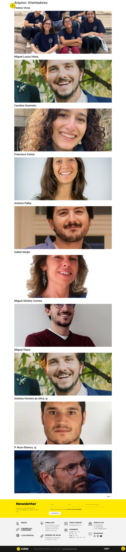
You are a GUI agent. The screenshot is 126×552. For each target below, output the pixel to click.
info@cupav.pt (102, 529)
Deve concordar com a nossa (66, 509)
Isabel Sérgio (22, 252)
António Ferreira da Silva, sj (31, 398)
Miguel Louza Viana (26, 56)
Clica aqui (48, 537)
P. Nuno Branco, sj (25, 447)
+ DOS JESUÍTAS (27, 535)
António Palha (22, 203)
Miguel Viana (22, 349)
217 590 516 (99, 525)
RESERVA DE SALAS (53, 535)
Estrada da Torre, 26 (75, 525)
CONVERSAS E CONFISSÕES (26, 529)
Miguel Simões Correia (28, 300)
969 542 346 (99, 527)
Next (109, 496)
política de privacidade (74, 509)
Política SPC (50, 523)
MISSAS (24, 523)
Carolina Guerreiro (25, 105)
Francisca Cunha (24, 154)
